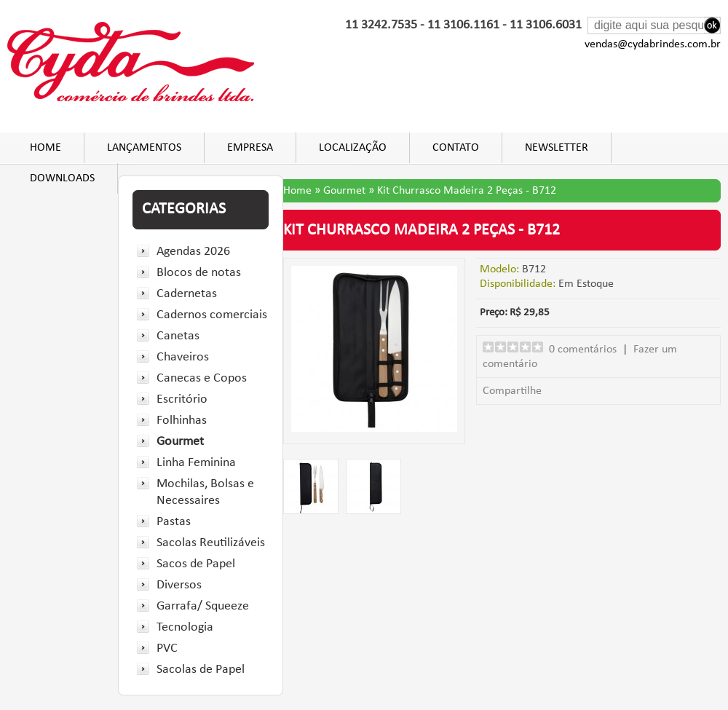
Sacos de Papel (196, 564)
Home (45, 148)
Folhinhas (182, 420)
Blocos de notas (199, 273)
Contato (455, 148)
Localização (353, 148)
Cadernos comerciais (212, 315)
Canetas (178, 336)
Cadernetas (187, 294)
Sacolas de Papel (201, 670)
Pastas (174, 522)
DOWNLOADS (62, 178)
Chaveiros (183, 357)
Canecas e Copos (202, 378)
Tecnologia (185, 627)
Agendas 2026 (193, 252)
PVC (167, 648)
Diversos (179, 585)
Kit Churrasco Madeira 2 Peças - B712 (466, 191)
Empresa (250, 148)
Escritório (182, 399)
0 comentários (583, 349)
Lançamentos (144, 148)
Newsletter (556, 148)
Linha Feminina (196, 463)
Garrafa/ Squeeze (203, 606)
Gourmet (180, 442)
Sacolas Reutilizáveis (211, 543)
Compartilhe (512, 391)
